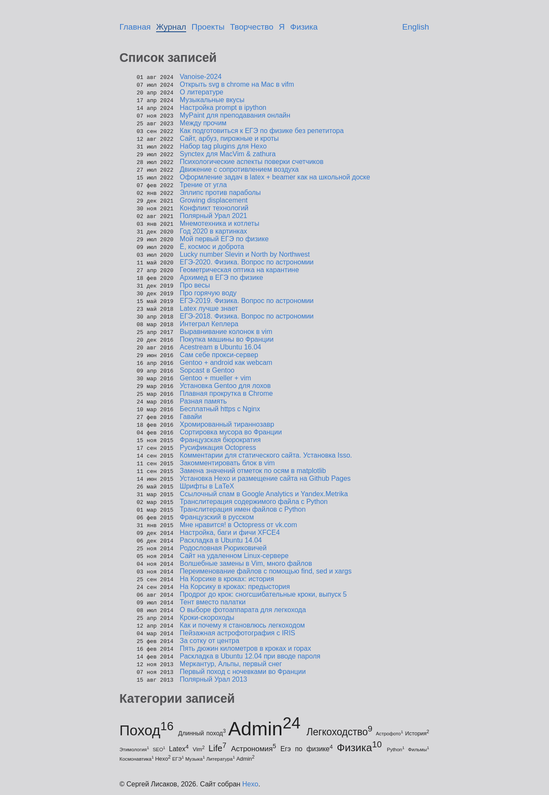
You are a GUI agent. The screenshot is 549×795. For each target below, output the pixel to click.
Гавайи (191, 416)
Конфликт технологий (214, 208)
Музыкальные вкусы (212, 99)
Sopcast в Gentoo (207, 370)
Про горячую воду (208, 293)
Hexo (250, 784)
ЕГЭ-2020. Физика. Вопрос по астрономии (247, 262)
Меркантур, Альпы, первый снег (231, 664)
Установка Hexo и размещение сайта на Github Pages (265, 478)
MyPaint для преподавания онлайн (235, 115)
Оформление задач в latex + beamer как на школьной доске (275, 177)
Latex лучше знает (209, 308)
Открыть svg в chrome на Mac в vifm (237, 84)
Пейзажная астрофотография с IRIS (237, 633)
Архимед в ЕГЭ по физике (221, 277)
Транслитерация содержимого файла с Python (254, 501)
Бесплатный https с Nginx (220, 409)
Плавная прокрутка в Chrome (226, 393)
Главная (135, 26)
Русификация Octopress (218, 447)
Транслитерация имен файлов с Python (243, 509)
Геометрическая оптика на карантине (239, 269)
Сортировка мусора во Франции (231, 432)
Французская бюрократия (220, 439)
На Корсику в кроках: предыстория (235, 586)
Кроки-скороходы (207, 617)
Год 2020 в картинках (213, 231)
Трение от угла (203, 184)
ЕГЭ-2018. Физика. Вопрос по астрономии (247, 316)
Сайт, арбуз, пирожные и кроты (229, 138)
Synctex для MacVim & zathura (228, 154)
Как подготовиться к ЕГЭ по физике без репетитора (262, 130)
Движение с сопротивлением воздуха (239, 169)
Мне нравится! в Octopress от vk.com (238, 524)
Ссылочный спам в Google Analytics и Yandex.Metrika (264, 494)
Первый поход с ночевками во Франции (243, 671)
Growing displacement (213, 200)
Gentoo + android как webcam (226, 362)
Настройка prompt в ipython (223, 107)
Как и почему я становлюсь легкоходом (242, 625)
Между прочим (203, 123)
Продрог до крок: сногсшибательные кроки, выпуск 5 (263, 594)
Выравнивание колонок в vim (226, 331)
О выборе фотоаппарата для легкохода (243, 609)
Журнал (171, 26)
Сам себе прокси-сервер (219, 354)
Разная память (203, 401)
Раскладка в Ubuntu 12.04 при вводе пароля (250, 656)
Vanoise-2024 (201, 76)
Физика (304, 26)
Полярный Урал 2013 (213, 679)
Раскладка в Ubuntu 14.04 (221, 540)
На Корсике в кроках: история (227, 579)
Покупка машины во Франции (227, 339)
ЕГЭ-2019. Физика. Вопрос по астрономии (247, 300)
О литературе (201, 92)
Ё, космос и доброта (212, 246)
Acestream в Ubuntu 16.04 (220, 347)
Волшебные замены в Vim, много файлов (246, 563)
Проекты (208, 26)
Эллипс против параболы (220, 192)
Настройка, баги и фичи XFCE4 (230, 532)
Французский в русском (217, 517)
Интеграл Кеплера (209, 324)
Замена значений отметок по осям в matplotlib (253, 470)
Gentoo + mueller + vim (215, 378)
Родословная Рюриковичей (223, 548)
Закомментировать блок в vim (227, 463)
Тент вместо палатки (213, 602)
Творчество (251, 26)
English (415, 26)
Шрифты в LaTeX (207, 486)
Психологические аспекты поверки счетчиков (251, 161)
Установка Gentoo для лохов (225, 385)
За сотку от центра (209, 640)
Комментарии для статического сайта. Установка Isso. (266, 455)
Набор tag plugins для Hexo (223, 146)
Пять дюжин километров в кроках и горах (245, 648)
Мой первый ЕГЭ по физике (224, 239)
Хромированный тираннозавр (227, 424)
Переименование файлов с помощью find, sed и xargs (266, 571)
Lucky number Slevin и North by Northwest (245, 254)
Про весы (195, 285)
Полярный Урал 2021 (213, 215)
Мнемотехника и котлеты (219, 223)
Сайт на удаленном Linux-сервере (234, 555)
